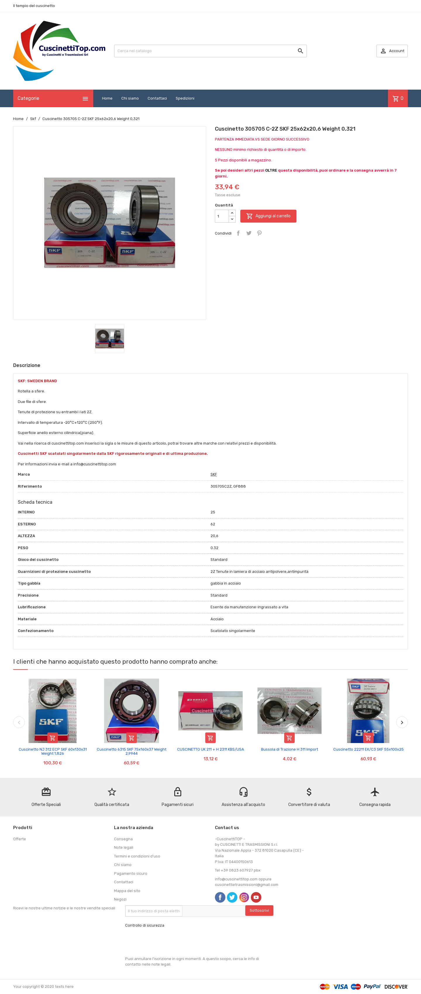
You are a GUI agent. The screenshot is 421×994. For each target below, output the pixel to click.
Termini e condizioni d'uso (137, 856)
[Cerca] (210, 51)
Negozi (120, 899)
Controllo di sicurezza (144, 925)
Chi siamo (130, 98)
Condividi (238, 233)
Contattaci (157, 98)
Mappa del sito (127, 891)
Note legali (123, 847)
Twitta (248, 233)
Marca (24, 474)
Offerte (19, 839)
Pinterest (259, 233)
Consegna (123, 839)
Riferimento (30, 486)
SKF (213, 474)
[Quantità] (222, 216)
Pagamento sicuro (130, 873)
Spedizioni (185, 98)
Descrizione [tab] (26, 365)
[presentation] (169, 942)
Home (107, 98)
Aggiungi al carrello (268, 216)
